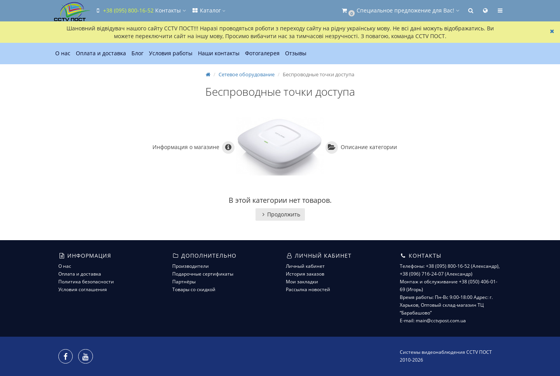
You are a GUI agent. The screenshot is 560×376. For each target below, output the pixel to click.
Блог (137, 53)
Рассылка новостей (308, 289)
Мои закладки (302, 281)
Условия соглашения (82, 289)
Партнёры (184, 281)
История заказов (305, 274)
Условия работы (170, 53)
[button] (400, 10)
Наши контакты (219, 53)
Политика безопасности (86, 281)
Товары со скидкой (193, 289)
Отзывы (295, 53)
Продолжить (280, 214)
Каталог (208, 10)
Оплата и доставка (101, 53)
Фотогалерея (262, 53)
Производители (190, 266)
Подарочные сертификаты (202, 274)
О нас (62, 53)
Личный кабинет (305, 266)
